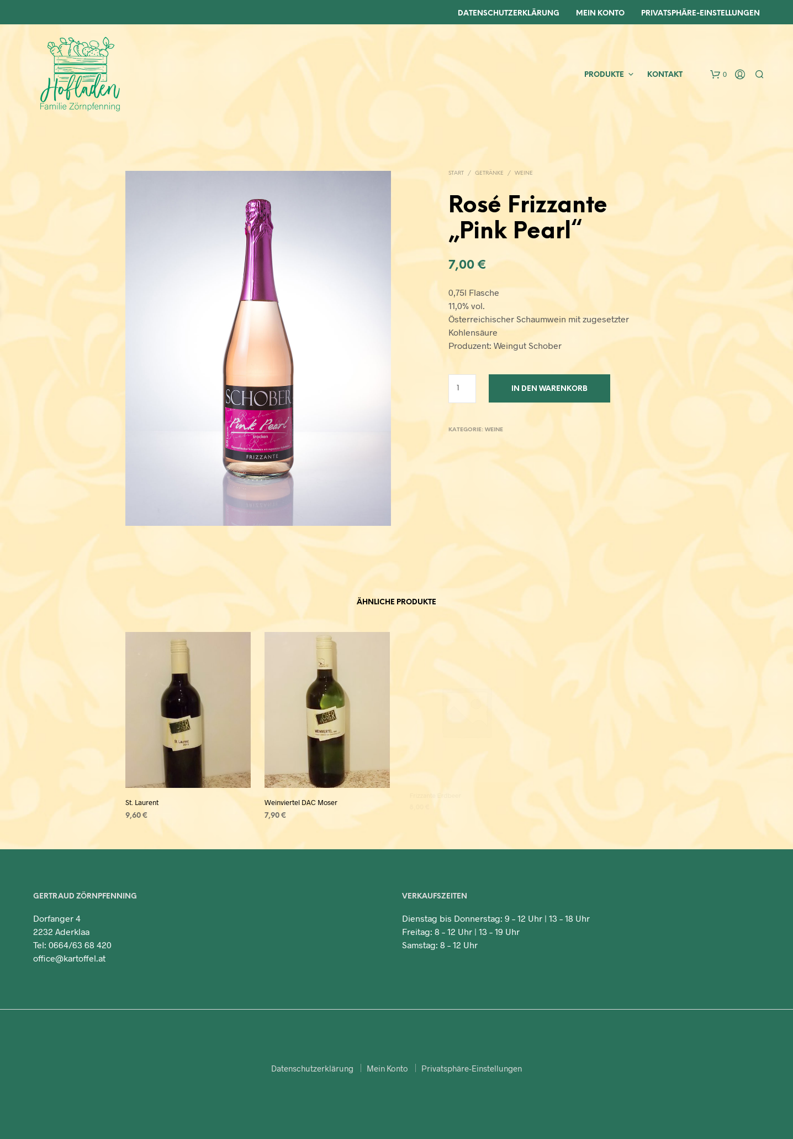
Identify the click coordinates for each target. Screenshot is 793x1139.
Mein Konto (600, 13)
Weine (524, 173)
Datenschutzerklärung (508, 13)
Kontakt (665, 75)
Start (456, 173)
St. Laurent (142, 801)
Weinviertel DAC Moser (302, 798)
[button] (718, 74)
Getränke (489, 173)
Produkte (604, 75)
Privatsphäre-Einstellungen (700, 13)
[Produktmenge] (462, 388)
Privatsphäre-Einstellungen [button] (471, 1068)
